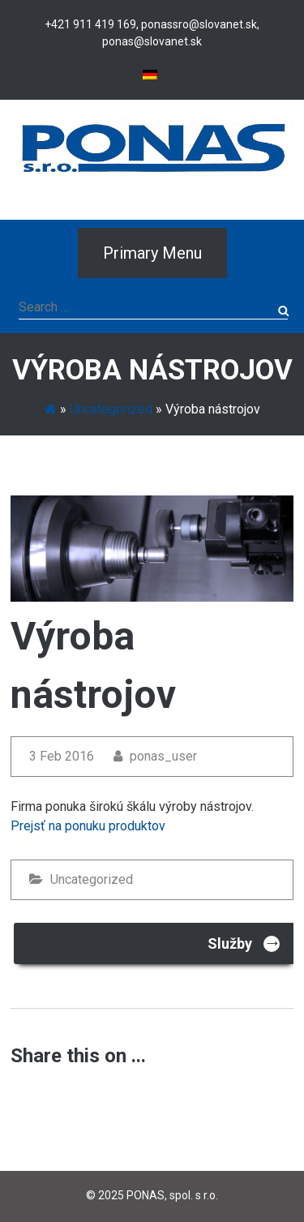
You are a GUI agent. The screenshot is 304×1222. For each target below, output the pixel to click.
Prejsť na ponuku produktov (88, 826)
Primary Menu (152, 253)
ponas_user (155, 756)
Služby (244, 943)
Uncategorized (111, 409)
